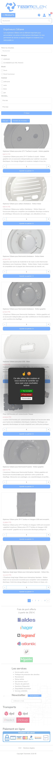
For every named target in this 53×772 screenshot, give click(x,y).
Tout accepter (26, 391)
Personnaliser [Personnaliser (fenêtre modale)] (26, 398)
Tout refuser (27, 395)
